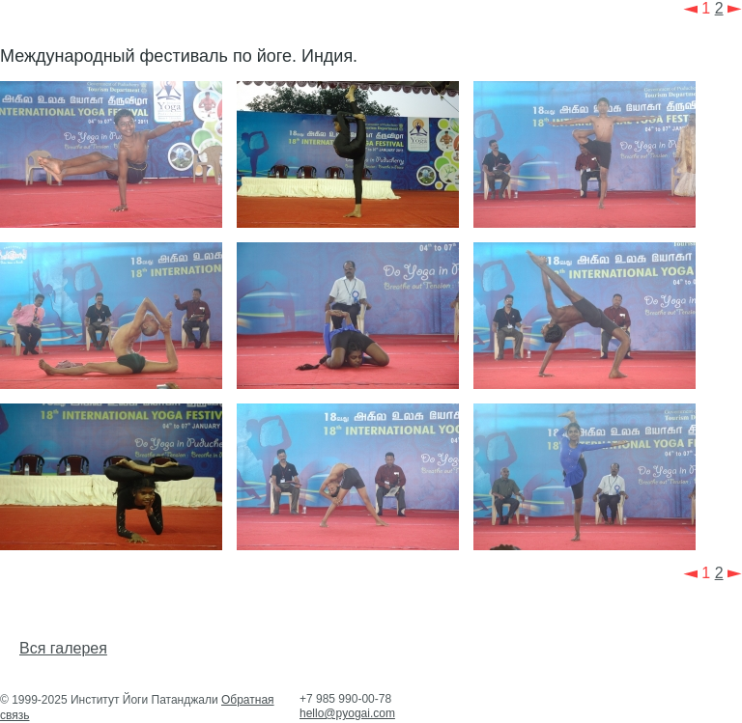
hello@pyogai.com (347, 713)
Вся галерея (63, 648)
